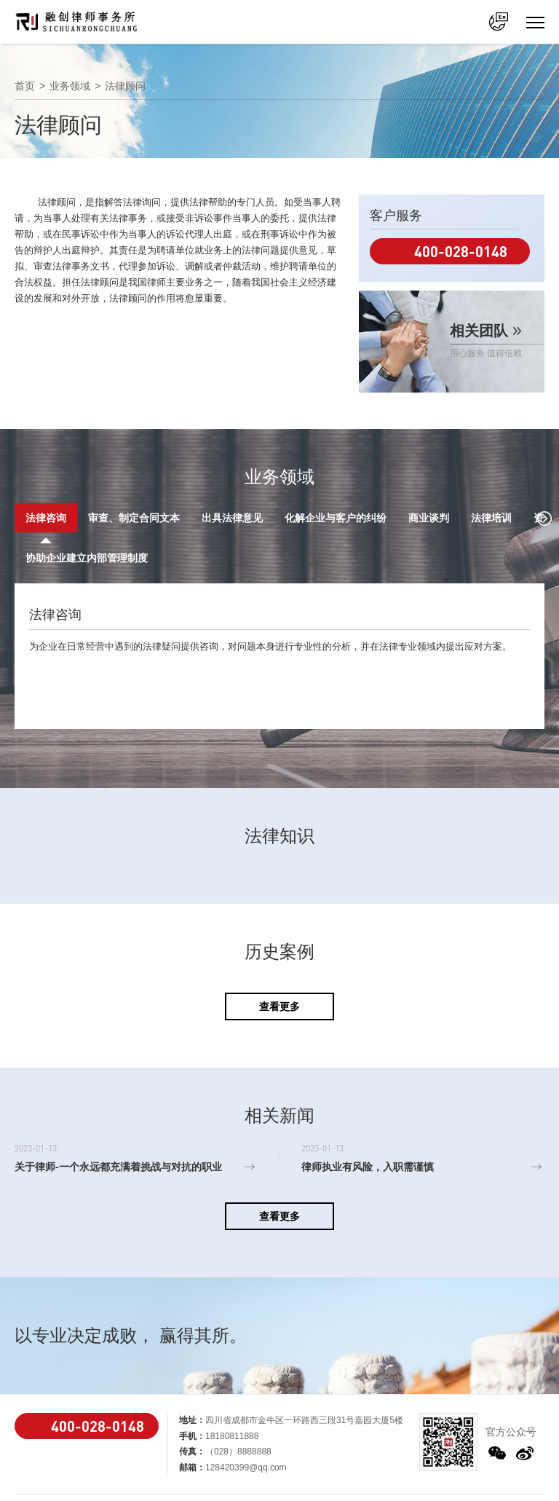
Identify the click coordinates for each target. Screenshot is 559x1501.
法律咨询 (45, 518)
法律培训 (491, 518)
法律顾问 (125, 86)
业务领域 (69, 86)
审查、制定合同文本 (134, 518)
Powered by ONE (433, 1469)
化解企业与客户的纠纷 (335, 518)
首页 (25, 86)
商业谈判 (428, 518)
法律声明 (504, 1469)
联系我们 (469, 1485)
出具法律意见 (232, 518)
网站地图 (416, 1485)
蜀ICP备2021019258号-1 (337, 1472)
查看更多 (279, 966)
